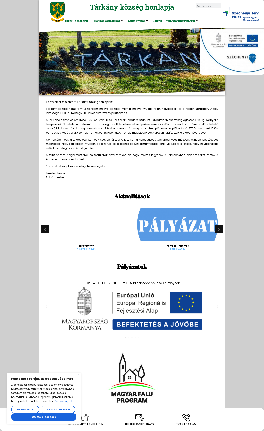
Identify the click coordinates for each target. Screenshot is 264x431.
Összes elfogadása (44, 417)
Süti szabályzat (63, 401)
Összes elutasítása (58, 409)
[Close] (79, 375)
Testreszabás (25, 409)
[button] (83, 21)
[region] (44, 398)
